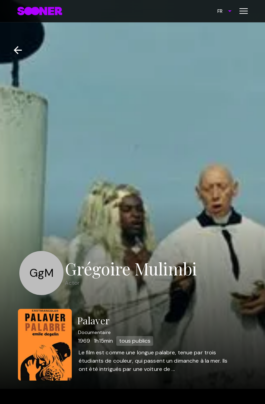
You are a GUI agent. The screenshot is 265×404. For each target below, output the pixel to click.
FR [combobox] (220, 11)
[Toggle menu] (243, 11)
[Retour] (15, 50)
